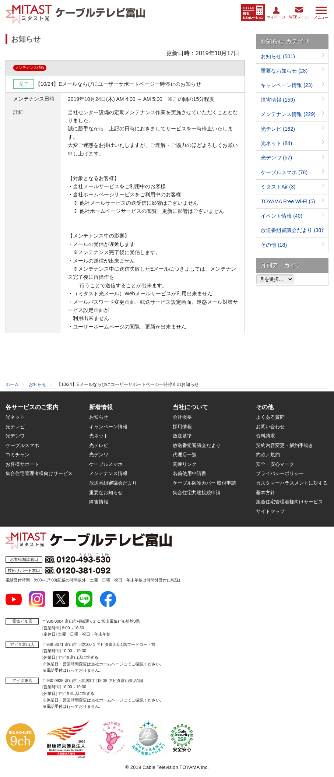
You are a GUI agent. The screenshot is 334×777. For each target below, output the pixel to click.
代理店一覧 (185, 454)
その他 (274, 245)
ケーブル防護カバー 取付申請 (204, 483)
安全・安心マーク (275, 464)
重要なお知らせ (284, 71)
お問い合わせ (270, 426)
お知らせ (278, 56)
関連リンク (185, 464)
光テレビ (278, 129)
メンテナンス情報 (288, 114)
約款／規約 (268, 454)
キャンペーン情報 (287, 85)
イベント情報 (281, 216)
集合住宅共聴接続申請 (197, 492)
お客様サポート (22, 464)
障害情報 (278, 100)
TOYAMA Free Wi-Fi (288, 201)
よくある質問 (270, 417)
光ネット (276, 143)
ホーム (12, 384)
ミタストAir (278, 187)
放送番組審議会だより (292, 230)
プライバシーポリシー (280, 473)
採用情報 (182, 426)
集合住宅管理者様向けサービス (39, 473)
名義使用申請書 (189, 473)
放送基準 (182, 436)
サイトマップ (270, 511)
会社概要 (182, 417)
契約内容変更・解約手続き (284, 445)
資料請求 (265, 436)
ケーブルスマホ (284, 172)
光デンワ (276, 158)
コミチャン (17, 454)
